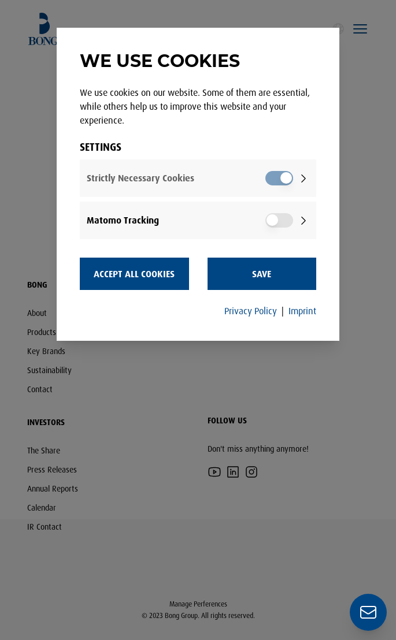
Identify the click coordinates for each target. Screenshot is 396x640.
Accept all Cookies (134, 274)
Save (261, 274)
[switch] (279, 178)
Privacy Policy (250, 311)
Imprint (302, 311)
